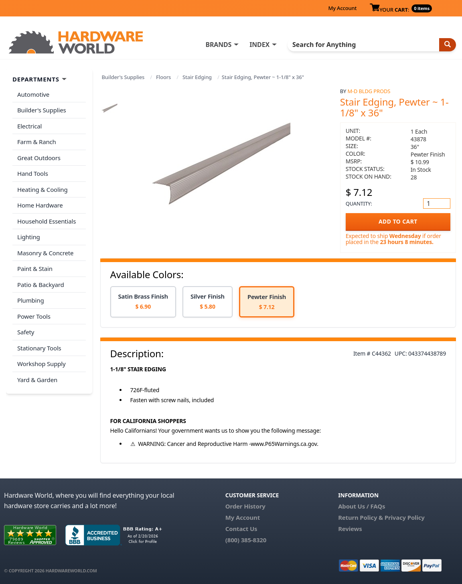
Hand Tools (32, 173)
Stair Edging (197, 77)
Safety (25, 332)
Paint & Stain (35, 269)
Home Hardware (40, 205)
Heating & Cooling (42, 189)
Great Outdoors (39, 158)
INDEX (259, 44)
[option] (143, 302)
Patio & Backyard (40, 285)
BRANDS (218, 44)
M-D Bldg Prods (368, 91)
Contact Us (241, 529)
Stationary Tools (39, 348)
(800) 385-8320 (245, 540)
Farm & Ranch (36, 142)
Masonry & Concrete (45, 253)
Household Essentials (46, 221)
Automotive (33, 94)
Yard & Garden (37, 380)
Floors (163, 77)
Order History (245, 506)
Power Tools (34, 316)
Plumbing (30, 300)
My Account (342, 8)
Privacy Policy (405, 517)
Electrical (29, 126)
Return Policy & (360, 517)
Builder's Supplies (123, 77)
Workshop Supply (41, 364)
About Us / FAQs (361, 506)
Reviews (350, 529)
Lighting (28, 237)
